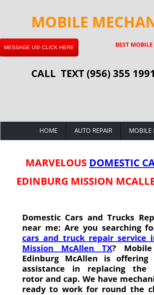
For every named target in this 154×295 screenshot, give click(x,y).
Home (48, 130)
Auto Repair (93, 130)
